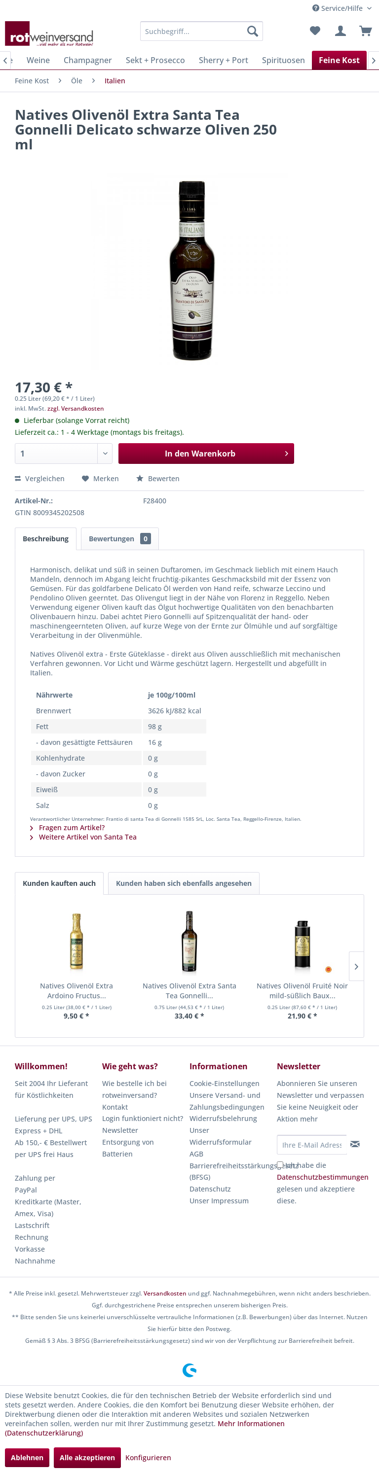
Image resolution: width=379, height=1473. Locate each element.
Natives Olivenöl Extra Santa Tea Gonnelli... (189, 990)
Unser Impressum (219, 1200)
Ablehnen (27, 1457)
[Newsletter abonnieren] (355, 1144)
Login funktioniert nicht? (142, 1118)
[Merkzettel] (315, 31)
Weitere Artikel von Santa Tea (83, 837)
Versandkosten (165, 1293)
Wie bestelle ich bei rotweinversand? (134, 1089)
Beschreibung (46, 538)
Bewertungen (120, 538)
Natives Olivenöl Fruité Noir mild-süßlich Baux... (302, 990)
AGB (196, 1153)
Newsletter (120, 1130)
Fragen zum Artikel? (67, 827)
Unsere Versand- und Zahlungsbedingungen (227, 1101)
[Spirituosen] (283, 60)
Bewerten (158, 478)
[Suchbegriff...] (202, 31)
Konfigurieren (148, 1457)
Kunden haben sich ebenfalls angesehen (184, 883)
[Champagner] (88, 60)
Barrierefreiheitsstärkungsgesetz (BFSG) (231, 1171)
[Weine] (38, 60)
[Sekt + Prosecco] (155, 60)
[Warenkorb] (363, 31)
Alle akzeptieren (87, 1457)
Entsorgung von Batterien (128, 1147)
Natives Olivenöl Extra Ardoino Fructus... (76, 990)
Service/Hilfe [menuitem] (338, 8)
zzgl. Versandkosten (75, 408)
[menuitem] (202, 31)
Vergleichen (40, 478)
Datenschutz (210, 1188)
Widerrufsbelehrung (223, 1118)
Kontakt (115, 1107)
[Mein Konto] (339, 31)
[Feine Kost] (339, 60)
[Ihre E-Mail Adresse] (312, 1145)
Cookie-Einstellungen (225, 1083)
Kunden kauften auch (59, 883)
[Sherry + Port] (223, 60)
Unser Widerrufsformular (221, 1136)
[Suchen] (252, 31)
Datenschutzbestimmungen (323, 1177)
